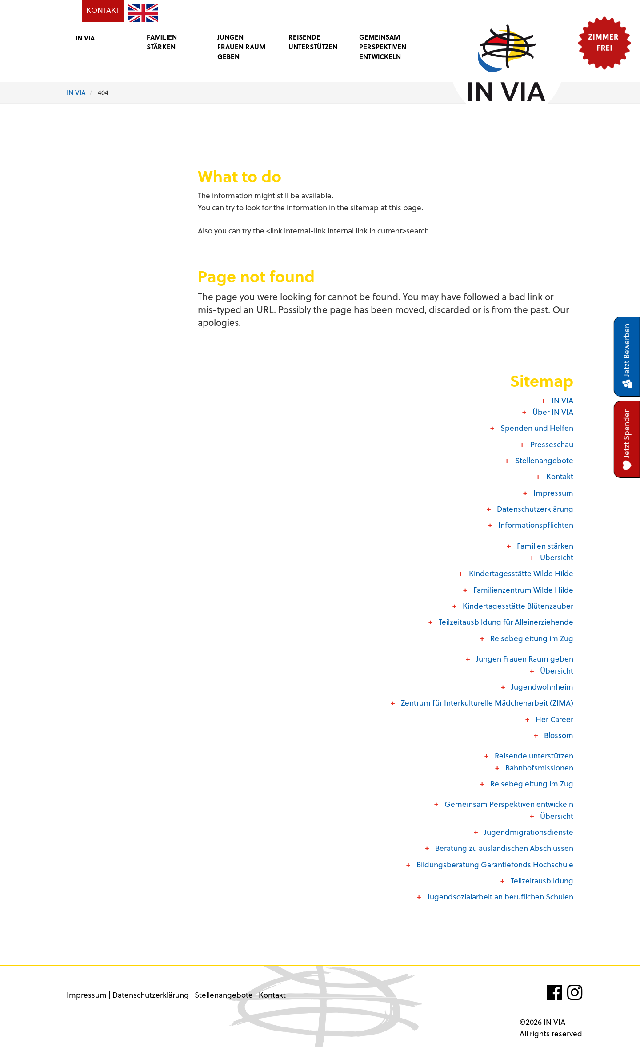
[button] (102, 37)
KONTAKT (103, 10)
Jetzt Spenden (627, 439)
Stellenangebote (224, 994)
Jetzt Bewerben (627, 356)
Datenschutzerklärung (150, 994)
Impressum (87, 994)
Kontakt (272, 994)
